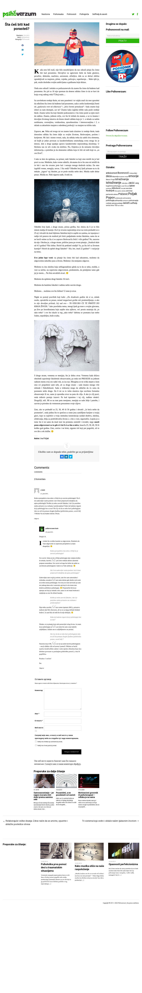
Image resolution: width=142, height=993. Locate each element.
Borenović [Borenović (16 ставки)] (123, 172)
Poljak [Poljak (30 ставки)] (132, 194)
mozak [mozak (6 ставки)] (123, 188)
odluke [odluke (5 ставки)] (123, 191)
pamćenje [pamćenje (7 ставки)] (129, 191)
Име (37, 714)
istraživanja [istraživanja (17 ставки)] (122, 179)
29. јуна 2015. (49, 532)
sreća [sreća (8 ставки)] (108, 205)
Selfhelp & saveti (99, 14)
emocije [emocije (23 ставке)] (133, 176)
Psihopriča (84, 14)
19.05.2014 (44, 861)
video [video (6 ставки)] (122, 205)
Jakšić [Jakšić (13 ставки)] (131, 183)
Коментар (39, 690)
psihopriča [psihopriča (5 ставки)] (125, 200)
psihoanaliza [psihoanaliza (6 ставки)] (127, 198)
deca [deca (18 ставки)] (109, 176)
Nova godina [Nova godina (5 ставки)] (118, 191)
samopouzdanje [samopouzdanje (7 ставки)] (117, 203)
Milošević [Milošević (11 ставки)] (116, 188)
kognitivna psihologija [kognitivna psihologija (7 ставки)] (113, 186)
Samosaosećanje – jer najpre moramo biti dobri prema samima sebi (44, 796)
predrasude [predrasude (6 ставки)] (118, 198)
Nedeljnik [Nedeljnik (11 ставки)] (110, 190)
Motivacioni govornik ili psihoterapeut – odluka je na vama (88, 795)
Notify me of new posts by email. (47, 745)
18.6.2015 (26, 35)
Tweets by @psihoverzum (116, 136)
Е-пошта (39, 721)
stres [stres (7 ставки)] (112, 205)
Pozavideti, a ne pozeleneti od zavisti (65, 794)
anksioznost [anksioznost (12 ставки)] (111, 173)
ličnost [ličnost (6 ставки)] (127, 186)
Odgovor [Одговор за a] (36, 518)
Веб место (39, 728)
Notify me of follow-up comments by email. (49, 741)
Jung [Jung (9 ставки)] (137, 183)
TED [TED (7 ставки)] (115, 205)
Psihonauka (58, 14)
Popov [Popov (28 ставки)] (110, 197)
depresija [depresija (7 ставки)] (115, 176)
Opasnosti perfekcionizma (123, 864)
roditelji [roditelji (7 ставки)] (108, 203)
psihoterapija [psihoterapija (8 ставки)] (133, 200)
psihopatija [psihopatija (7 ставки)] (118, 200)
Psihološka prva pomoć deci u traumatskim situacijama (53, 867)
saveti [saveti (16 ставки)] (126, 202)
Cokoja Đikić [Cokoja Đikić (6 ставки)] (133, 173)
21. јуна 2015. (44, 493)
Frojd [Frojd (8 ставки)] (113, 180)
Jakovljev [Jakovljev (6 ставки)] (125, 183)
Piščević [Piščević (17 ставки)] (123, 194)
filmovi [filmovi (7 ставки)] (108, 179)
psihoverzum (25, 37)
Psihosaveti (25, 39)
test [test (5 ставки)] (119, 205)
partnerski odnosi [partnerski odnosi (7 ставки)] (112, 194)
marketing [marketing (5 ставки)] (108, 188)
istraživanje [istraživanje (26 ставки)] (113, 182)
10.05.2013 (78, 863)
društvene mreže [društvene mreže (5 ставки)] (123, 176)
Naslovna (46, 14)
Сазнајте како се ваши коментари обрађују (63, 764)
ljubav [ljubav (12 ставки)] (132, 185)
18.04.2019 (112, 861)
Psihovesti (71, 14)
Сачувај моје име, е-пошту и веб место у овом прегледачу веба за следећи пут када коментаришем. (57, 736)
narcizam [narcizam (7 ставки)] (129, 188)
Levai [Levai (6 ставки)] (122, 186)
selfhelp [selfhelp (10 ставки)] (133, 203)
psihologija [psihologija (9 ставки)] (110, 200)
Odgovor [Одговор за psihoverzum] (41, 668)
